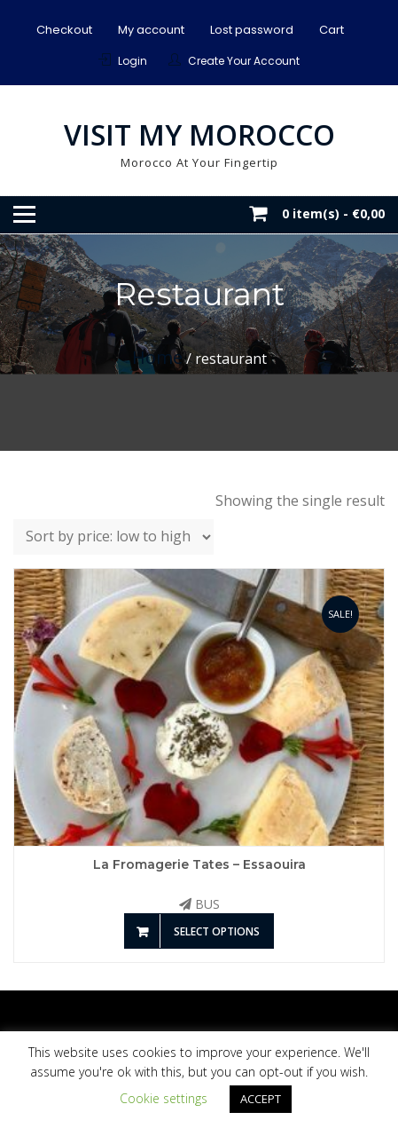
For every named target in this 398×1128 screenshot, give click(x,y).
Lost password (251, 29)
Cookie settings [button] (163, 1098)
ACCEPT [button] (260, 1099)
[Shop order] (113, 537)
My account (151, 29)
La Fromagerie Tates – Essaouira (199, 864)
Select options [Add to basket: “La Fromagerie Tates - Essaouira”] (217, 931)
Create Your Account (244, 60)
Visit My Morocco (199, 134)
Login (132, 60)
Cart (331, 29)
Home (157, 357)
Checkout (64, 29)
